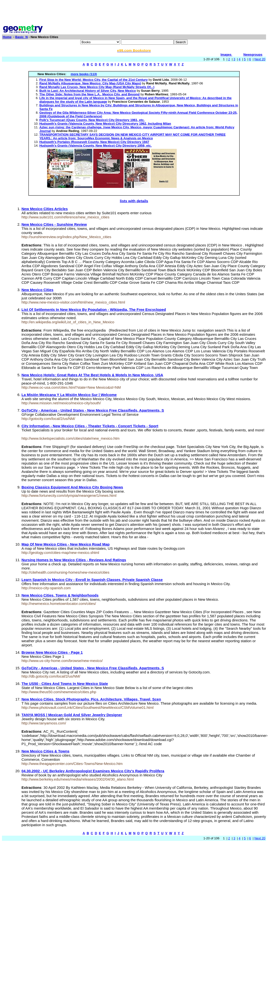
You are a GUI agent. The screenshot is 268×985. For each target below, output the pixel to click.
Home (7, 37)
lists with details (134, 201)
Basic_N (21, 37)
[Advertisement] (134, 13)
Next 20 (259, 59)
